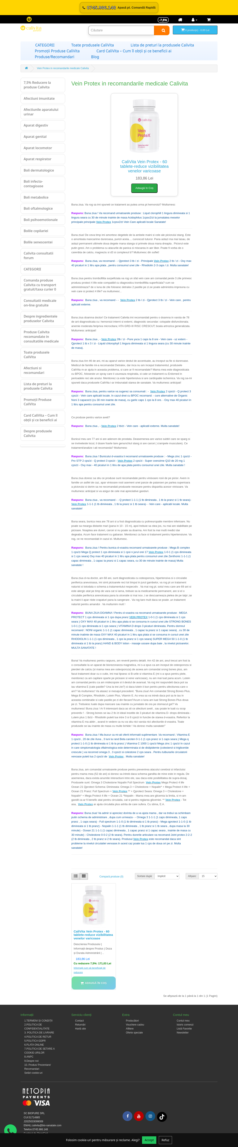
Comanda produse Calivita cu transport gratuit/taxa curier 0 (40, 285)
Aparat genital (35, 136)
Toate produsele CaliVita (92, 45)
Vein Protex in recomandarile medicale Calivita (63, 68)
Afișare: (192, 876)
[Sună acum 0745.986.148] (119, 7)
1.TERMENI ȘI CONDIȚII (38, 1020)
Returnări (80, 1024)
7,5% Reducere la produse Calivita (37, 84)
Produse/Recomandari (54, 56)
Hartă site (80, 1028)
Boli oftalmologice (38, 208)
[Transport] (180, 20)
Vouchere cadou (135, 1024)
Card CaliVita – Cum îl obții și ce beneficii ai (133, 50)
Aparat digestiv (36, 125)
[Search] (161, 30)
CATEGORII (44, 45)
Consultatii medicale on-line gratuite (40, 302)
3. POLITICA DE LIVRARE (39, 1032)
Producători (132, 1020)
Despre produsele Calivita (38, 433)
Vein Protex (103, 221)
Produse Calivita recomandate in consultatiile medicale (41, 336)
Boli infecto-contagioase (33, 183)
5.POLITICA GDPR (35, 1040)
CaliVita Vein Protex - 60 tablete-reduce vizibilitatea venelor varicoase (144, 166)
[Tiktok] (162, 1116)
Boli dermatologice (39, 170)
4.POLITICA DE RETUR (37, 1036)
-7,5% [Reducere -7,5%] (163, 20)
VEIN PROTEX (138, 617)
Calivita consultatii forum (38, 255)
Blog (95, 56)
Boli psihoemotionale (41, 219)
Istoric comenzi (185, 1024)
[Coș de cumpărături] (209, 20)
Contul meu (183, 1020)
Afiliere (130, 1028)
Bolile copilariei (36, 231)
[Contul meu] (194, 20)
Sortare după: (145, 876)
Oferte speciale (134, 1032)
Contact (79, 1020)
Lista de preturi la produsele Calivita (162, 45)
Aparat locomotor (38, 148)
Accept (149, 1140)
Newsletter (183, 1032)
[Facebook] (127, 1116)
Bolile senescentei (38, 242)
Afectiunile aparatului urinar (41, 111)
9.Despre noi (31, 1060)
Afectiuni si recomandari (34, 370)
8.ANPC (28, 1056)
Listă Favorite (184, 1028)
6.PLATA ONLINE (34, 1044)
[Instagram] (150, 1116)
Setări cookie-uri (33, 1072)
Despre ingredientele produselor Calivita (40, 318)
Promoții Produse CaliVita (57, 50)
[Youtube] (139, 1116)
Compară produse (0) (111, 876)
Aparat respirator (37, 159)
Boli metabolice (36, 197)
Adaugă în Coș (144, 188)
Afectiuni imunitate (39, 98)
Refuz (165, 1140)
